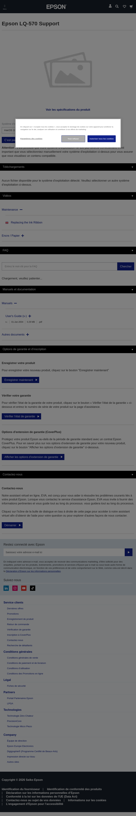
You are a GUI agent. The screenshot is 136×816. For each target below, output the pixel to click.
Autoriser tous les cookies (101, 139)
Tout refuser (73, 139)
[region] (68, 133)
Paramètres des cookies (31, 139)
